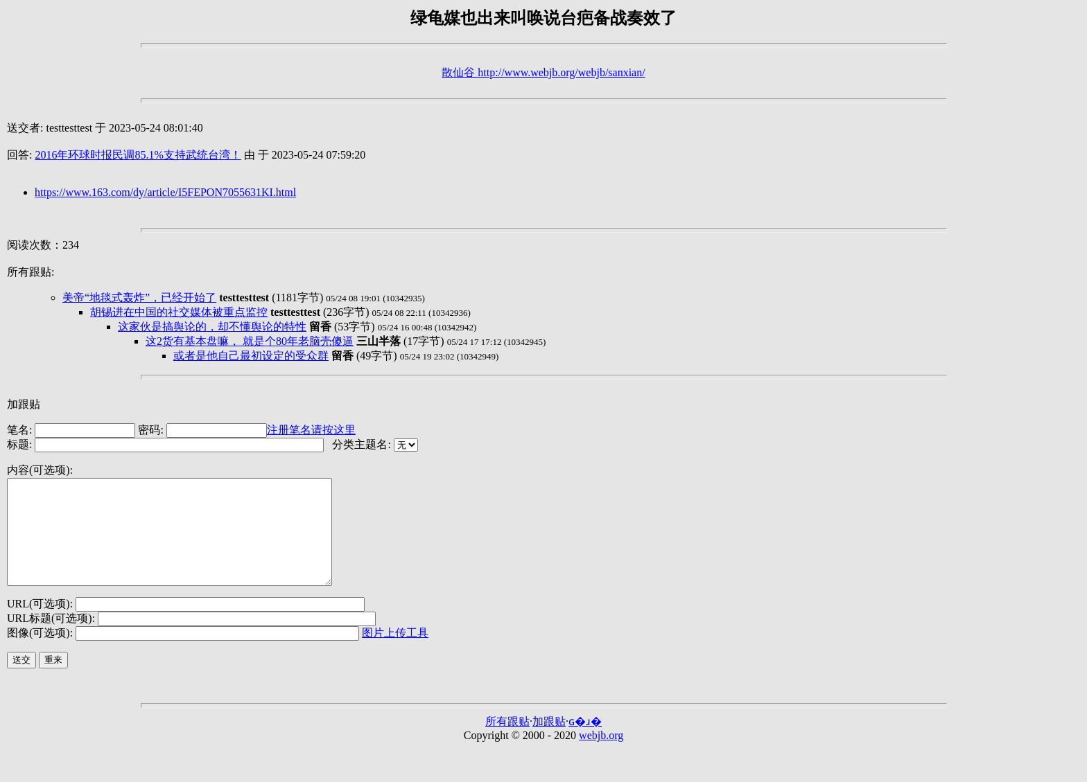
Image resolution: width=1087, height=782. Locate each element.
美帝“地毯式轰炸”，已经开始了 (139, 297)
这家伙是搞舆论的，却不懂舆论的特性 (212, 326)
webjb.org (601, 756)
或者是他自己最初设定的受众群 (251, 356)
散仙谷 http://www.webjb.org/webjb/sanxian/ (543, 72)
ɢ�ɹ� (585, 742)
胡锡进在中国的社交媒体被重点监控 (179, 312)
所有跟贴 (507, 742)
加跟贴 (23, 404)
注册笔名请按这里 (311, 430)
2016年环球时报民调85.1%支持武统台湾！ (138, 155)
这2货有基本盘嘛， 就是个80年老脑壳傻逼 (250, 341)
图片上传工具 (395, 653)
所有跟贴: (30, 272)
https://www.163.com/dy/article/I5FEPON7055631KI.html (165, 192)
